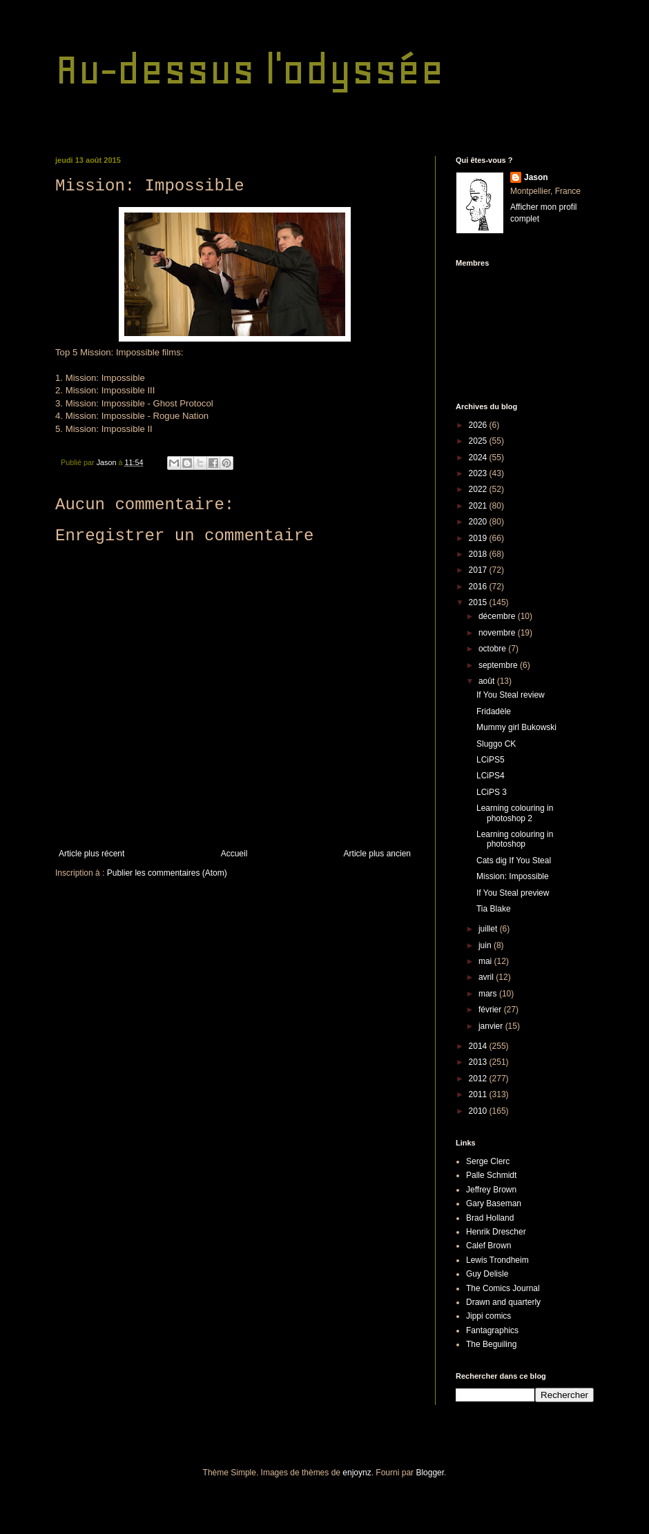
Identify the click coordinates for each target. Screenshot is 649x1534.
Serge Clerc (488, 1161)
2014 (479, 1046)
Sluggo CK (496, 744)
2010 (479, 1111)
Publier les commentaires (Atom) (167, 873)
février (491, 1009)
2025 (479, 441)
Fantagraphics (492, 1330)
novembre (498, 633)
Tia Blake (493, 909)
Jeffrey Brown (491, 1189)
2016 (479, 586)
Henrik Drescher (496, 1232)
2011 (479, 1094)
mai (486, 961)
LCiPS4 (490, 775)
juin (486, 945)
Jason (536, 177)
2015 (479, 602)
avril (487, 977)
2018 (479, 554)
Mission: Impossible (512, 876)
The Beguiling (491, 1344)
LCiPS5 (490, 760)
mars (488, 994)
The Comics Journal (503, 1288)
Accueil (234, 853)
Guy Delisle (487, 1274)
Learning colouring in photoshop (514, 839)
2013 (479, 1062)
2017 (479, 570)
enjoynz (356, 1472)
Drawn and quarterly (503, 1302)
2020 (479, 522)
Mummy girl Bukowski (516, 727)
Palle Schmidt (491, 1175)
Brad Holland (490, 1218)
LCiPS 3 (491, 792)
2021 (479, 506)
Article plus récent (91, 853)
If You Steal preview (512, 893)
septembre (499, 665)
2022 (479, 489)
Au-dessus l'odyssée (249, 69)
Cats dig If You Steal (513, 860)
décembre (498, 616)
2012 (479, 1078)
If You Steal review (510, 695)
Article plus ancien (377, 853)
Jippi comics (488, 1316)
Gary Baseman (493, 1203)
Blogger (430, 1472)
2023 (479, 473)
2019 (479, 538)
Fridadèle (493, 711)
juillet (489, 929)
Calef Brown (488, 1245)
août (487, 681)
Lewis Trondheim (497, 1260)
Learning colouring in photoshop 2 (514, 813)
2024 (479, 457)
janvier (491, 1026)
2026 (479, 425)
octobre (493, 648)
